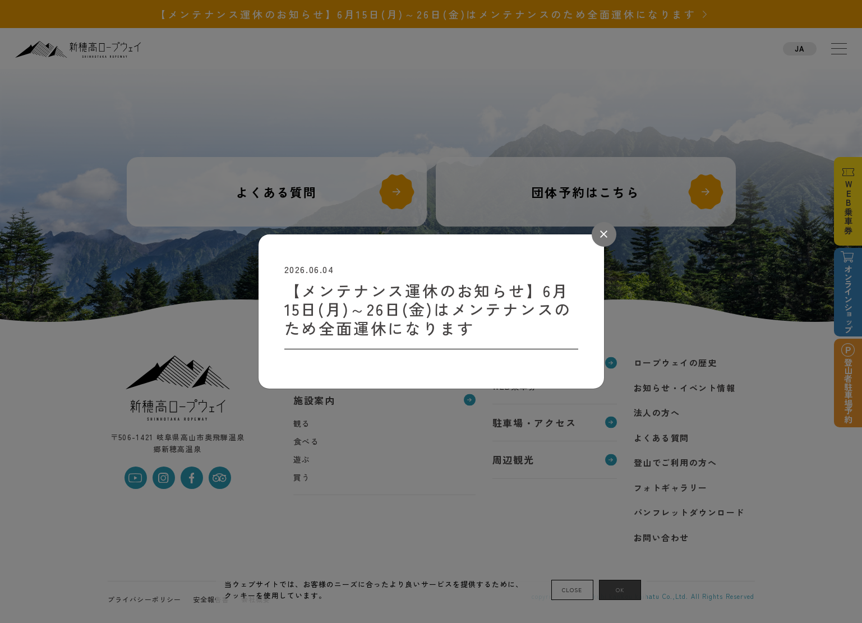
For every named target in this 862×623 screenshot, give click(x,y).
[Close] (604, 234)
